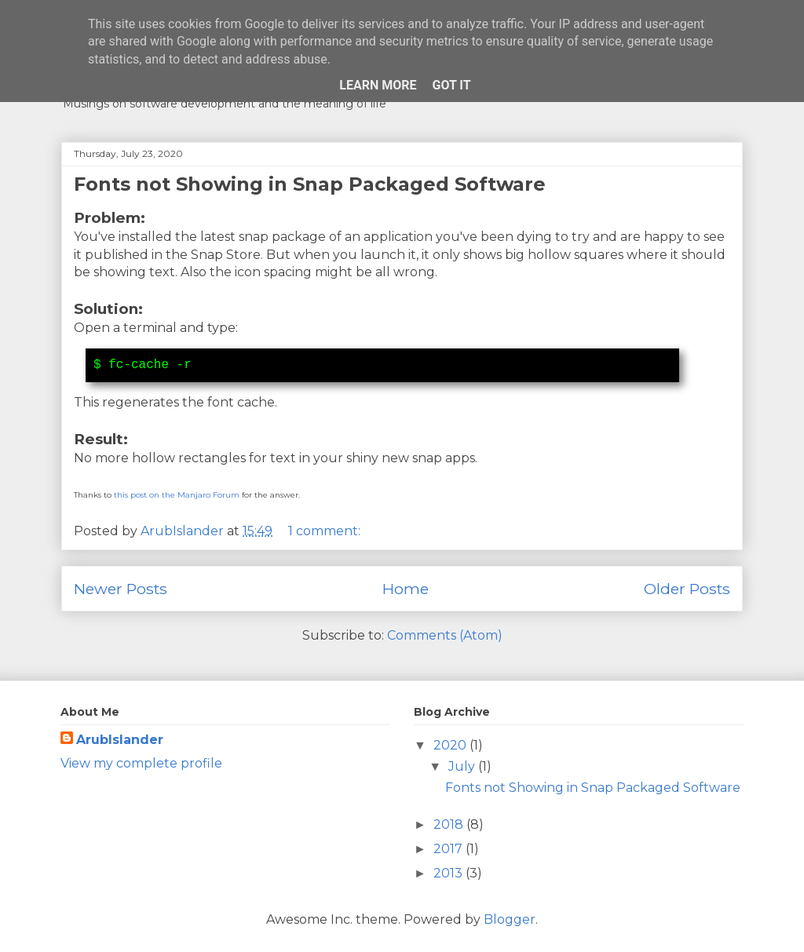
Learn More (377, 85)
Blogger (509, 919)
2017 (449, 848)
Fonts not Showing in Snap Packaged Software (310, 184)
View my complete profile (141, 763)
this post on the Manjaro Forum (176, 495)
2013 (449, 873)
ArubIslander (119, 739)
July (463, 766)
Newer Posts (120, 588)
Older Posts (687, 588)
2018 (449, 824)
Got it (451, 85)
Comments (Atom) (444, 635)
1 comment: (326, 530)
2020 (451, 745)
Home (405, 588)
